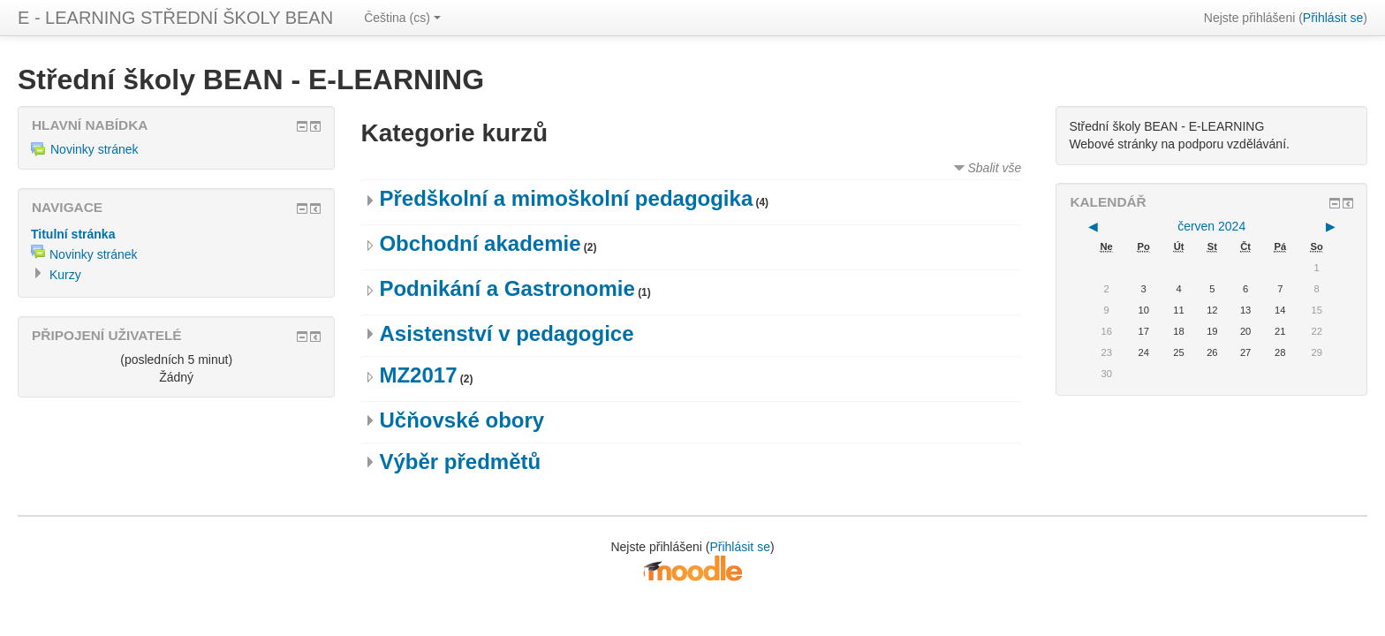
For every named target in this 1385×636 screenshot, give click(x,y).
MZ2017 (418, 375)
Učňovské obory (461, 420)
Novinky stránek (85, 149)
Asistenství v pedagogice (506, 333)
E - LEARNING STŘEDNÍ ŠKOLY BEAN (175, 17)
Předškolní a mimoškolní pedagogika (566, 198)
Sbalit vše (995, 168)
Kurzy (65, 275)
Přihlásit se (1333, 18)
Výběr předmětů (460, 461)
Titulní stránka (73, 234)
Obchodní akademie (479, 243)
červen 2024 (1211, 226)
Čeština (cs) (402, 18)
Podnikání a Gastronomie (506, 288)
